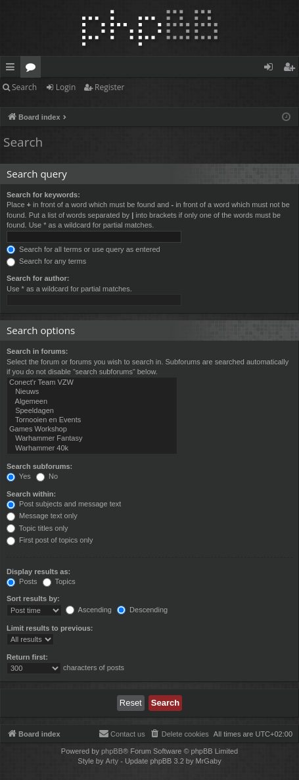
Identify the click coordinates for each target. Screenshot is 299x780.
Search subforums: (39, 466)
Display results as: (38, 571)
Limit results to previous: (50, 628)
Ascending (89, 610)
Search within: (31, 494)
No (47, 476)
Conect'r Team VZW (92, 382)
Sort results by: (33, 598)
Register (109, 87)
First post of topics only (50, 540)
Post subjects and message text (64, 504)
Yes (19, 476)
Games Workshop (92, 429)
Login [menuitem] (271, 69)
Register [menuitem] (292, 69)
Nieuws (92, 392)
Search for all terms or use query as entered (83, 249)
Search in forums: (37, 351)
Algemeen (92, 401)
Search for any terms (46, 261)
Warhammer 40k (92, 448)
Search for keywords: (43, 195)
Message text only (42, 516)
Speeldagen (92, 411)
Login (66, 87)
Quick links (12, 69)
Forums (33, 69)
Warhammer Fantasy (92, 438)
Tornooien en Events (92, 420)
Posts (22, 581)
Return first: (27, 657)
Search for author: (38, 278)
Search (24, 87)
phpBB (112, 751)
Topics (59, 581)
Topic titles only (37, 528)
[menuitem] (179, 734)
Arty (112, 761)
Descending (142, 610)
